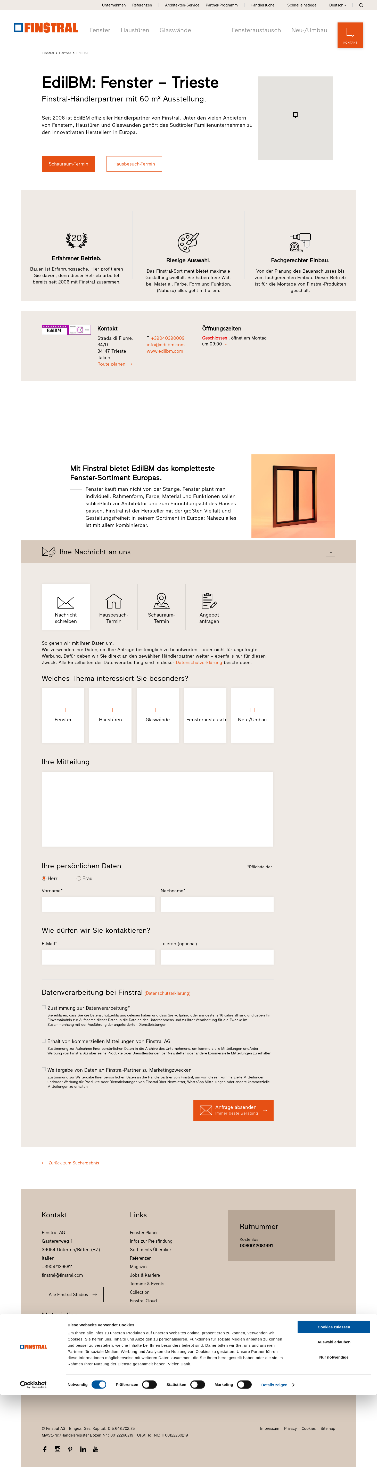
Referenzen (142, 5)
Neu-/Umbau (310, 29)
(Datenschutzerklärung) (167, 992)
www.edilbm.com (165, 350)
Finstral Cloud (143, 1300)
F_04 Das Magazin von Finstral (72, 1349)
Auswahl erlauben (333, 1414)
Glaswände (172, 29)
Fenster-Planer (144, 1232)
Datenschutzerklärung (199, 662)
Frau (88, 878)
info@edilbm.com (166, 344)
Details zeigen (274, 1457)
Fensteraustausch (259, 29)
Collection (140, 1291)
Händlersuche (262, 5)
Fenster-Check (55, 1340)
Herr (53, 878)
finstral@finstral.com (62, 1274)
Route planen (114, 363)
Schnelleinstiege (301, 5)
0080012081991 (256, 1245)
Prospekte (51, 1332)
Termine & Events (147, 1283)
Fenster (99, 29)
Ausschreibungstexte (62, 1374)
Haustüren (133, 29)
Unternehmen (114, 5)
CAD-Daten (52, 1383)
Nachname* (173, 890)
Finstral (48, 52)
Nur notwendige (333, 1429)
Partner (65, 52)
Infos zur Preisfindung (151, 1240)
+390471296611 (57, 1266)
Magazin (138, 1266)
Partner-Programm (222, 5)
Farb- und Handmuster (64, 1357)
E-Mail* (49, 943)
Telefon (179, 943)
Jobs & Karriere (145, 1274)
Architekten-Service (182, 5)
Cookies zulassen (334, 1399)
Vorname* (52, 890)
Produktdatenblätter (61, 1366)
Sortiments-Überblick (151, 1249)
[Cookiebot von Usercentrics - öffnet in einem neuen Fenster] (33, 1457)
